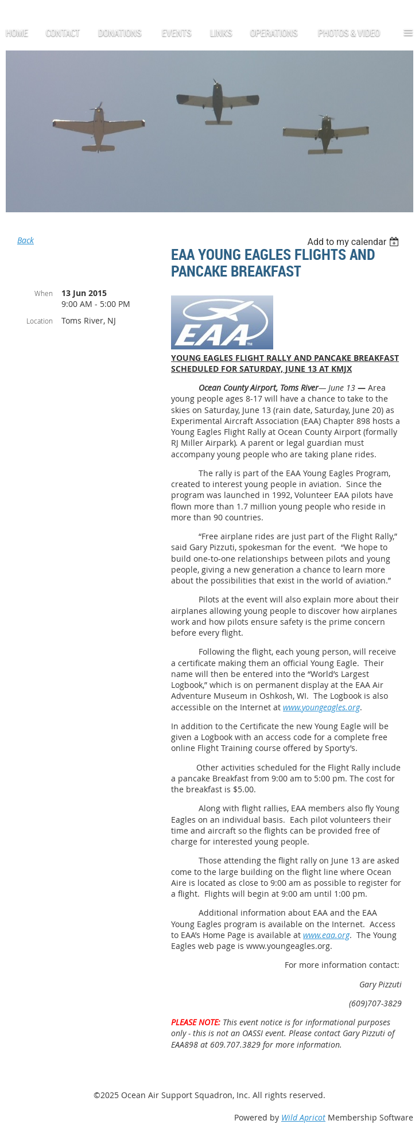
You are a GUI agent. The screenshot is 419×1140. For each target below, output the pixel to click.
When (43, 293)
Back (25, 240)
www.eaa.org (326, 934)
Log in (32, 5)
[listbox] (354, 242)
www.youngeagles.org (321, 707)
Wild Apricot (303, 1117)
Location (39, 320)
